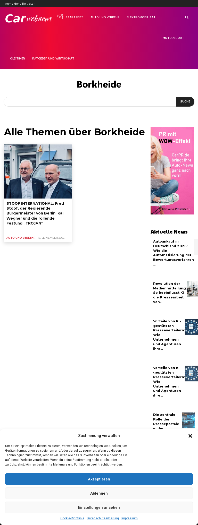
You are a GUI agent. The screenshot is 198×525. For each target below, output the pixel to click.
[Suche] (185, 102)
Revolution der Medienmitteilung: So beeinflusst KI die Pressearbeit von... (169, 291)
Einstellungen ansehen (99, 507)
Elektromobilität (141, 17)
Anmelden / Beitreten (20, 3)
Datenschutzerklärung (103, 518)
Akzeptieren (99, 479)
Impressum (129, 518)
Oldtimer (17, 58)
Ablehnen (99, 493)
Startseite (69, 16)
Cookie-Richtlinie (72, 518)
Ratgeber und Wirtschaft (53, 58)
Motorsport (173, 38)
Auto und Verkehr (105, 17)
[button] (190, 435)
